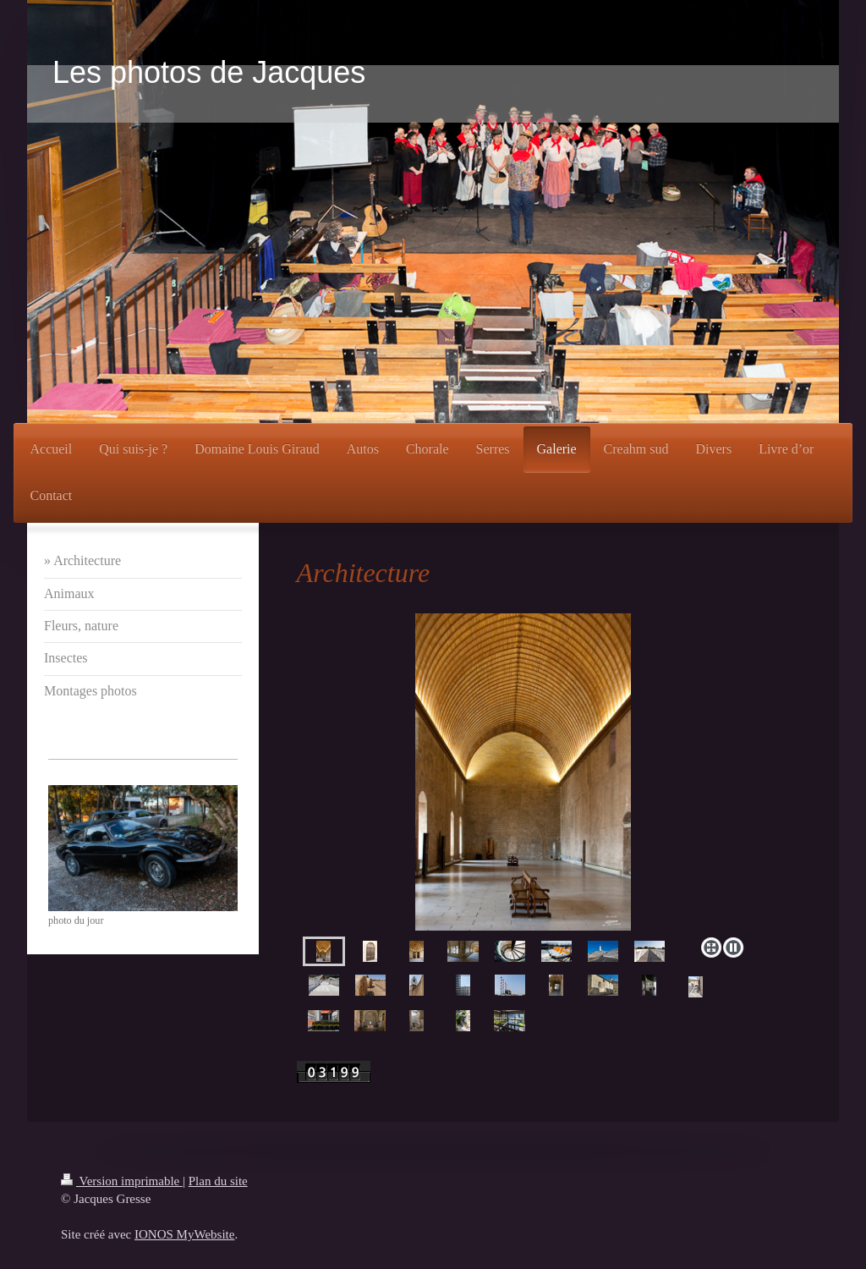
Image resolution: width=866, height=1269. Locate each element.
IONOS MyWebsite (184, 1234)
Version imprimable (122, 1181)
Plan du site (218, 1181)
